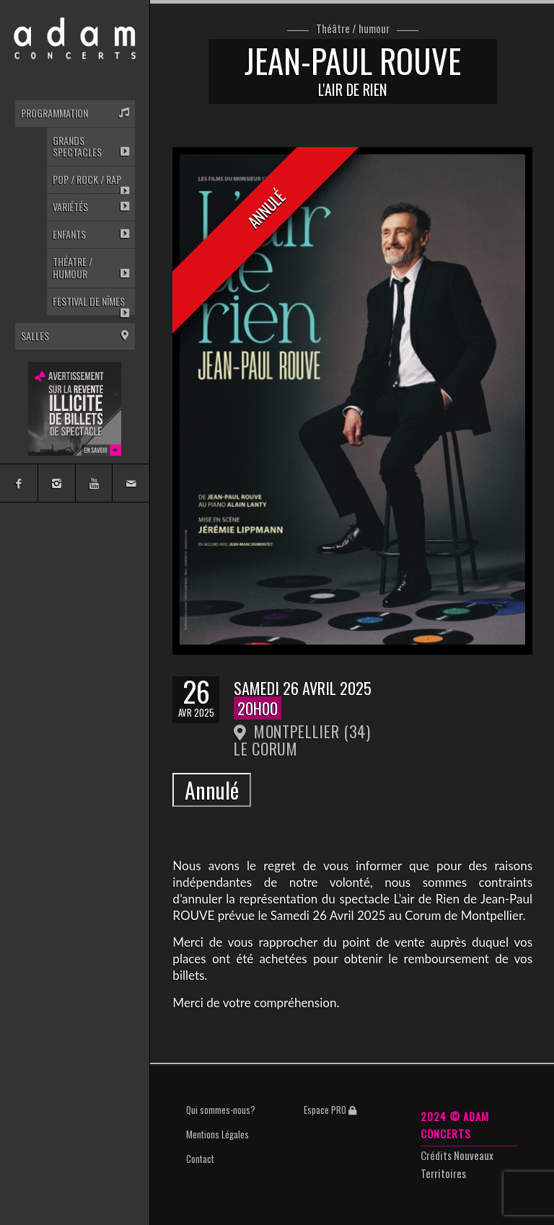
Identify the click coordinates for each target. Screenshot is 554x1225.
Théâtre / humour (353, 29)
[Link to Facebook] (19, 483)
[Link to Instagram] (56, 483)
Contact (200, 1158)
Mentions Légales (217, 1134)
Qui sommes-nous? (220, 1109)
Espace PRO (330, 1109)
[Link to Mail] (130, 483)
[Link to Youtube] (94, 483)
